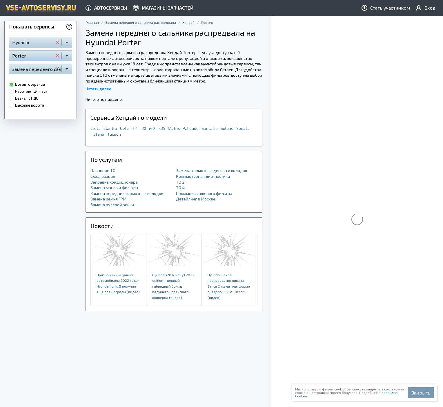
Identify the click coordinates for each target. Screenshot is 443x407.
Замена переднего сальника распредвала (140, 22)
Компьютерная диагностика (203, 176)
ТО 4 (180, 187)
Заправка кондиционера (114, 182)
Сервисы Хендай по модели (128, 117)
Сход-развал (102, 176)
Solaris (227, 128)
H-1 (135, 128)
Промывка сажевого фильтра (204, 193)
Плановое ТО (102, 170)
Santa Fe (209, 128)
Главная (92, 22)
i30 (143, 128)
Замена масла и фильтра (114, 187)
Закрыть (421, 392)
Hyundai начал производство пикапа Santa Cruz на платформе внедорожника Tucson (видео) (229, 286)
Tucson (114, 134)
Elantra (110, 128)
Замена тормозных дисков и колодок (211, 170)
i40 (152, 128)
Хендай (188, 22)
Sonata (243, 128)
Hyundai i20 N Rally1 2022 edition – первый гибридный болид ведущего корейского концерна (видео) (173, 286)
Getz (124, 128)
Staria (98, 134)
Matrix (174, 128)
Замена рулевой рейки (112, 204)
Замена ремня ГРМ (108, 198)
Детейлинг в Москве (195, 198)
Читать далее (98, 88)
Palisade (191, 128)
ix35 (161, 128)
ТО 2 (180, 182)
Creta (95, 128)
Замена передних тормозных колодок (126, 193)
